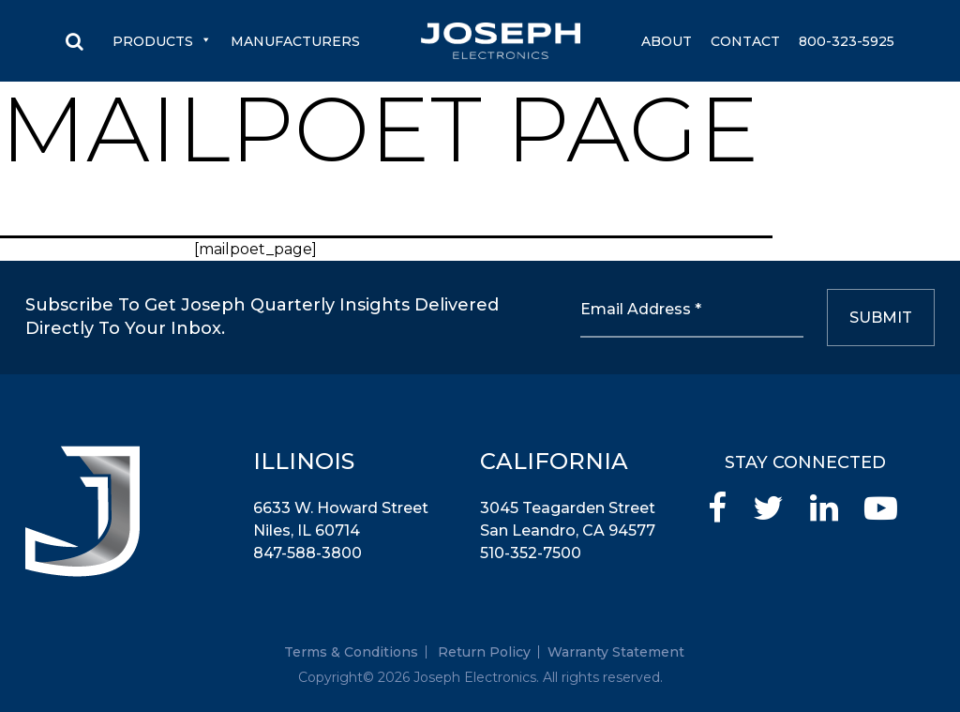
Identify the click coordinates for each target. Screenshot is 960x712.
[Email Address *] (691, 317)
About (666, 41)
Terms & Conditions (351, 652)
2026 (394, 677)
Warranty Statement (616, 652)
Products (162, 41)
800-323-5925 (846, 41)
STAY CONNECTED (805, 462)
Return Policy (484, 652)
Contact (745, 41)
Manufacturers (295, 41)
